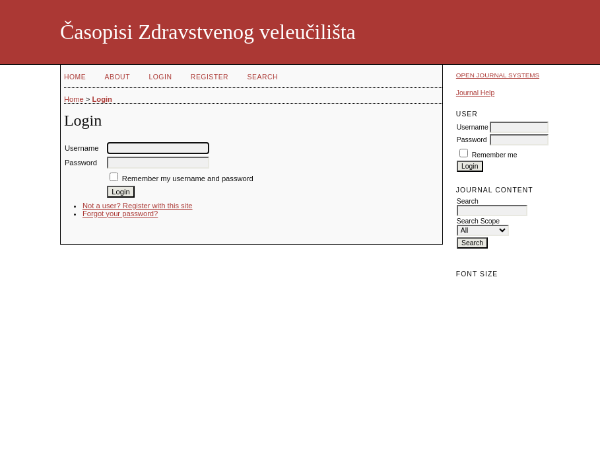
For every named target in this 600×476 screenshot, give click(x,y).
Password (472, 139)
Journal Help (475, 93)
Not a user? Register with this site (138, 206)
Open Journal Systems (497, 75)
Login (160, 77)
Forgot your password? (120, 214)
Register (209, 77)
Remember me (494, 155)
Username (472, 127)
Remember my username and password (187, 178)
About (117, 77)
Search (263, 77)
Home (75, 77)
